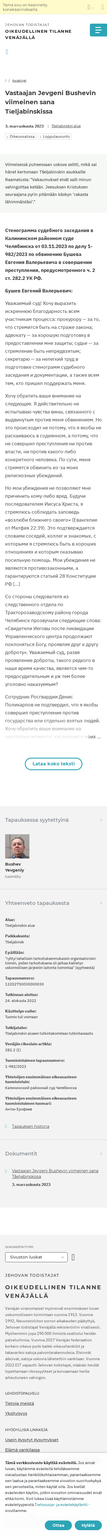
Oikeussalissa (22, 136)
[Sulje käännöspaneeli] (103, 7)
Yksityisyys (16, 1413)
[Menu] (98, 30)
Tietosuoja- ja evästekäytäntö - (62, 1504)
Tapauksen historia (30, 1126)
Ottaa (58, 1525)
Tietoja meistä (19, 1403)
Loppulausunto (56, 136)
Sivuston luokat (26, 1257)
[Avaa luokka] (73, 1257)
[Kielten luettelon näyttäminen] (90, 7)
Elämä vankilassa (22, 1449)
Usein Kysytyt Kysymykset (31, 1439)
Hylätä (88, 1525)
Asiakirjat (19, 80)
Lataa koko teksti (54, 764)
